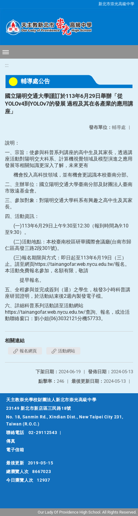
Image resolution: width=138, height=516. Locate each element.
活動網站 (63, 350)
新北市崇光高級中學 (116, 4)
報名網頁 (25, 350)
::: (7, 65)
